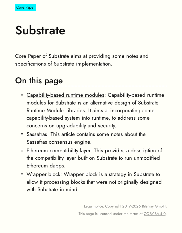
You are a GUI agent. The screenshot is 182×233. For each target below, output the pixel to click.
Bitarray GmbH (154, 206)
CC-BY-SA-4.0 (155, 213)
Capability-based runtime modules (65, 95)
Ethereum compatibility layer (59, 150)
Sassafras (37, 134)
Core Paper (25, 7)
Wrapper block (43, 174)
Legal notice (93, 206)
